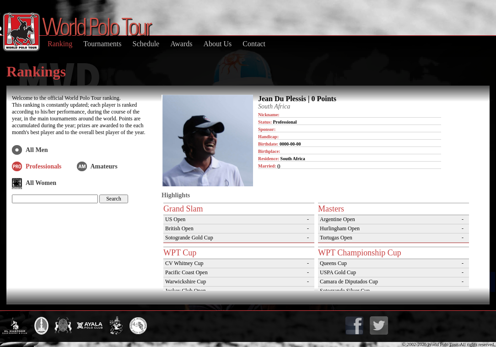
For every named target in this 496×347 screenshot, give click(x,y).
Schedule (146, 44)
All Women (41, 182)
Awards (181, 44)
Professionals (43, 166)
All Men (37, 149)
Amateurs (104, 166)
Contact (254, 44)
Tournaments (102, 44)
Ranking (60, 44)
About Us (217, 44)
